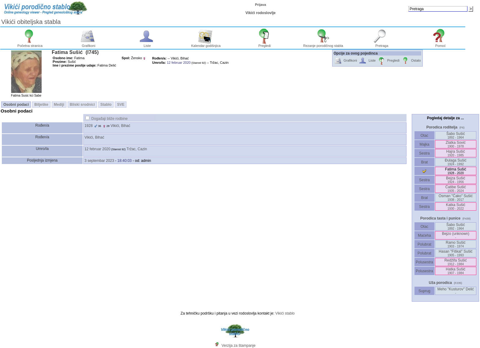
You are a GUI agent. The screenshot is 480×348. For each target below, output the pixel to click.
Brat (424, 162)
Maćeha (424, 235)
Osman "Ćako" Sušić (456, 197)
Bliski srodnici (82, 104)
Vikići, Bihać (120, 126)
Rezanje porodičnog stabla (323, 44)
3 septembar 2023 (99, 161)
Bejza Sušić (455, 180)
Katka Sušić (455, 206)
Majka (424, 144)
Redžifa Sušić (455, 262)
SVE (120, 104)
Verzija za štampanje (239, 345)
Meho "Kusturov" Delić (455, 291)
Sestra (424, 153)
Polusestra (424, 262)
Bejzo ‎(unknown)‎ (455, 235)
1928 (88, 126)
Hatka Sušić (455, 271)
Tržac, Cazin (136, 149)
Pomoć (440, 44)
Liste (147, 44)
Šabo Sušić (455, 135)
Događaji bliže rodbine (109, 119)
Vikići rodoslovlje (261, 13)
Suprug (424, 291)
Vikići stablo (284, 313)
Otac (424, 135)
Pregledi (264, 44)
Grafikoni (88, 44)
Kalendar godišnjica (206, 44)
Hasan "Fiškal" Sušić (456, 253)
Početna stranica (30, 44)
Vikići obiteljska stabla (31, 21)
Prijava (260, 4)
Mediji (59, 104)
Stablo (106, 104)
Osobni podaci (16, 104)
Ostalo (411, 61)
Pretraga (382, 44)
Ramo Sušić (456, 244)
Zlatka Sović (456, 144)
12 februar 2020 (97, 149)
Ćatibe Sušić (455, 189)
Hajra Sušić (455, 153)
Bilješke (41, 104)
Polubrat (424, 244)
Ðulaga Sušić (456, 162)
